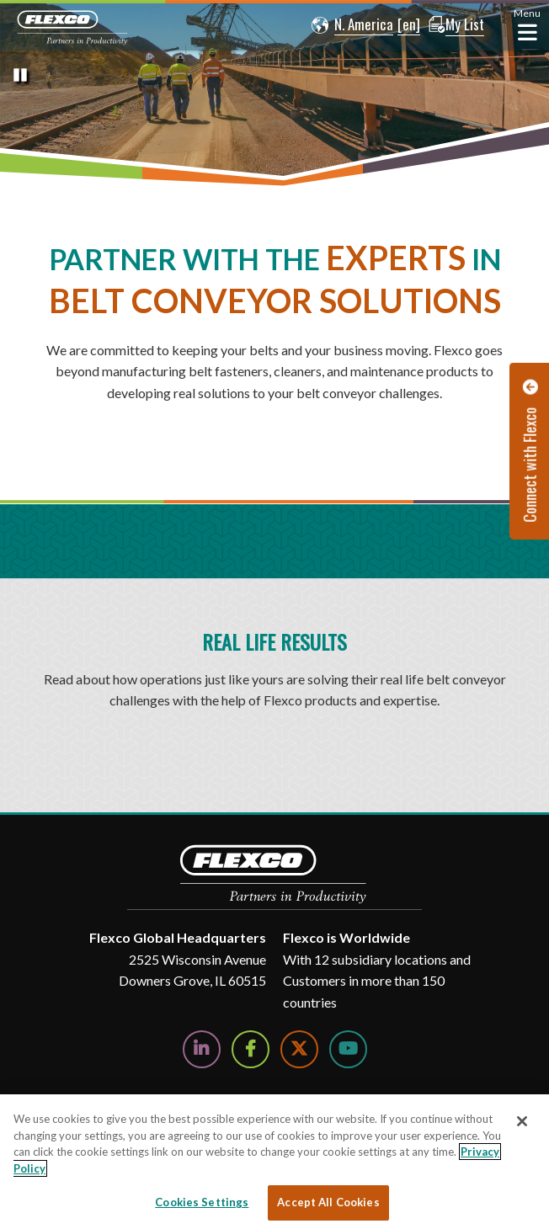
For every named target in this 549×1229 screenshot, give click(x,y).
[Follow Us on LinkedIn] (202, 1049)
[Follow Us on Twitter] (299, 1049)
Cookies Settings (201, 1202)
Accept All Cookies (328, 1202)
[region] (274, 1161)
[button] (348, 25)
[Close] (522, 1121)
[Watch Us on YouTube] (348, 1049)
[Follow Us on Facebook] (250, 1049)
